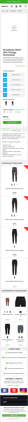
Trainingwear (13, 11)
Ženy (7, 11)
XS (4, 112)
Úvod (3, 11)
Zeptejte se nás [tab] (16, 130)
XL (16, 112)
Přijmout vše (14, 415)
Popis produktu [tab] (6, 130)
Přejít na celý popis (20, 66)
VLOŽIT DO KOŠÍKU (12, 122)
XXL (19, 112)
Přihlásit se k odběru (14, 385)
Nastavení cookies (14, 418)
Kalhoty (20, 11)
